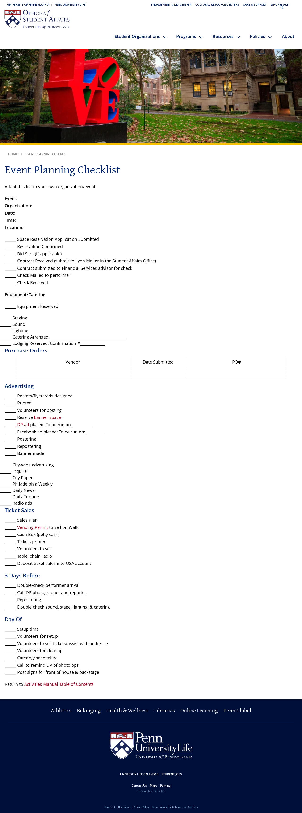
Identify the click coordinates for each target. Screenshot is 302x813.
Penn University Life (70, 5)
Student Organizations (137, 33)
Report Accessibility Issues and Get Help (175, 804)
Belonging (89, 708)
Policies (257, 33)
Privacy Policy (141, 804)
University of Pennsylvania (28, 5)
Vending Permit (32, 524)
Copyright (109, 804)
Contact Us (139, 783)
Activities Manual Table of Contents (59, 681)
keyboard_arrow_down (167, 37)
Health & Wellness (127, 708)
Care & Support (255, 5)
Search (295, 4)
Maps (153, 783)
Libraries (164, 708)
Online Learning (199, 708)
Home (12, 151)
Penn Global (237, 708)
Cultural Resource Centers (217, 5)
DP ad (23, 422)
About (288, 33)
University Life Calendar (139, 771)
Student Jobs (172, 771)
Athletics (61, 708)
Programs (186, 33)
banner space (47, 414)
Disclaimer (124, 804)
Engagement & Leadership (171, 5)
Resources (223, 33)
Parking (165, 783)
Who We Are (280, 5)
